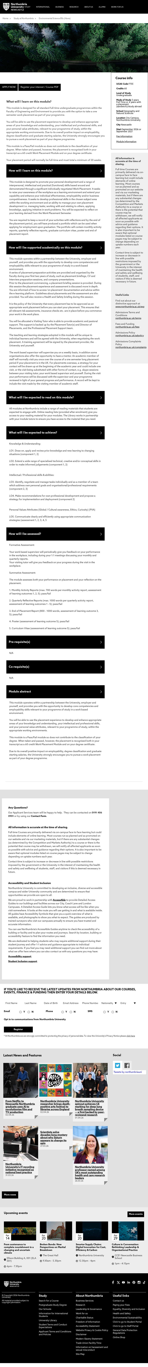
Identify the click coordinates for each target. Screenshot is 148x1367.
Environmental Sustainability (127, 1322)
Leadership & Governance (89, 1313)
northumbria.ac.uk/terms (128, 318)
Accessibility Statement (88, 1330)
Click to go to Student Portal (127, 1326)
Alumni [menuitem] (102, 7)
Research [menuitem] (74, 7)
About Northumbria (89, 1300)
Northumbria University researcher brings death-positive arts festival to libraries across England (55, 1109)
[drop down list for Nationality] (109, 1007)
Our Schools (45, 1313)
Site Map (80, 1358)
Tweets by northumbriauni (128, 1076)
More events (136, 1218)
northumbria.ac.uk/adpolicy (129, 336)
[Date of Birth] (51, 1007)
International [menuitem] (43, 7)
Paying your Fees (121, 1309)
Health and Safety (122, 1318)
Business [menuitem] (60, 7)
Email (7, 1015)
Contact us (118, 1305)
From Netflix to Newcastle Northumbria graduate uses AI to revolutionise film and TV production (20, 1111)
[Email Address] (71, 1007)
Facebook (127, 1069)
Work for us (82, 1318)
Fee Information (124, 137)
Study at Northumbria (24, 19)
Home (5, 19)
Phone (49, 1015)
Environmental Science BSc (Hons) (55, 19)
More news (10, 1199)
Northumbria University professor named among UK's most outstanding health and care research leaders (90, 1177)
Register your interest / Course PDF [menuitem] (40, 87)
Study (43, 1300)
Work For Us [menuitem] (117, 7)
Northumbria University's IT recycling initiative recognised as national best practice (19, 1172)
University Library (48, 1325)
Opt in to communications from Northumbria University (35, 1023)
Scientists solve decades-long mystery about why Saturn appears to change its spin (53, 1142)
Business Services (85, 1305)
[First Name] (13, 1007)
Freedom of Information (88, 1326)
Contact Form (38, 820)
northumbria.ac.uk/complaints (130, 347)
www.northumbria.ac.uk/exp (129, 307)
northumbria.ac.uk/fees (127, 327)
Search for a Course (49, 1305)
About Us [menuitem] (88, 7)
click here (130, 1040)
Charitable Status (84, 1322)
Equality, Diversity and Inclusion (129, 1313)
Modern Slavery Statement (89, 1343)
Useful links (121, 1300)
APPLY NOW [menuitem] (9, 87)
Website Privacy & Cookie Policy (92, 1334)
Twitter (117, 1069)
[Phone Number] (90, 1007)
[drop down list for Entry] (128, 1007)
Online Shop (119, 1341)
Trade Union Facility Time (88, 1347)
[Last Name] (32, 1007)
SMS (90, 1015)
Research (80, 1309)
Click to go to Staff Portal (125, 1330)
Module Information (126, 142)
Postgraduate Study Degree (53, 1309)
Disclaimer (81, 1339)
